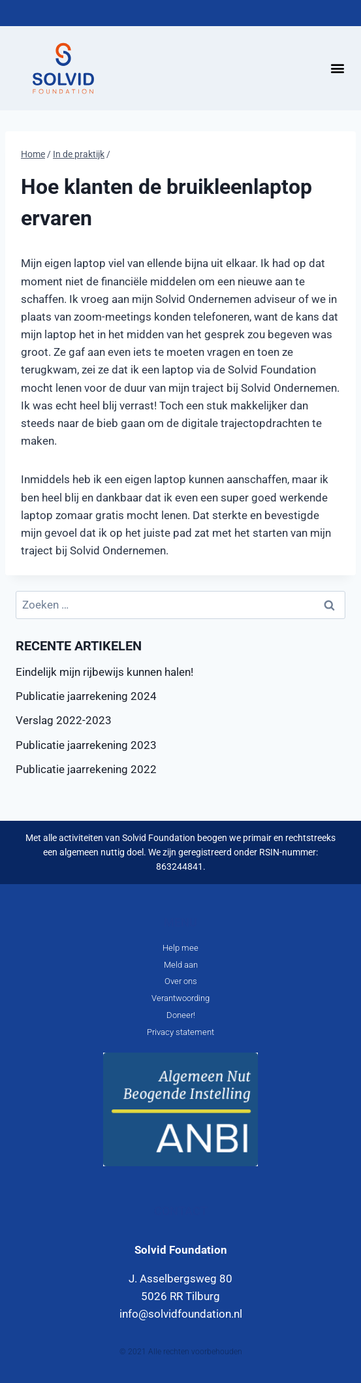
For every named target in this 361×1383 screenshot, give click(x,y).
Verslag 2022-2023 (64, 720)
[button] (337, 68)
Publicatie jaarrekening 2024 (86, 696)
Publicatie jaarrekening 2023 (86, 745)
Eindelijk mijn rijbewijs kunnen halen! (104, 671)
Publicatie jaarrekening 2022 (86, 769)
